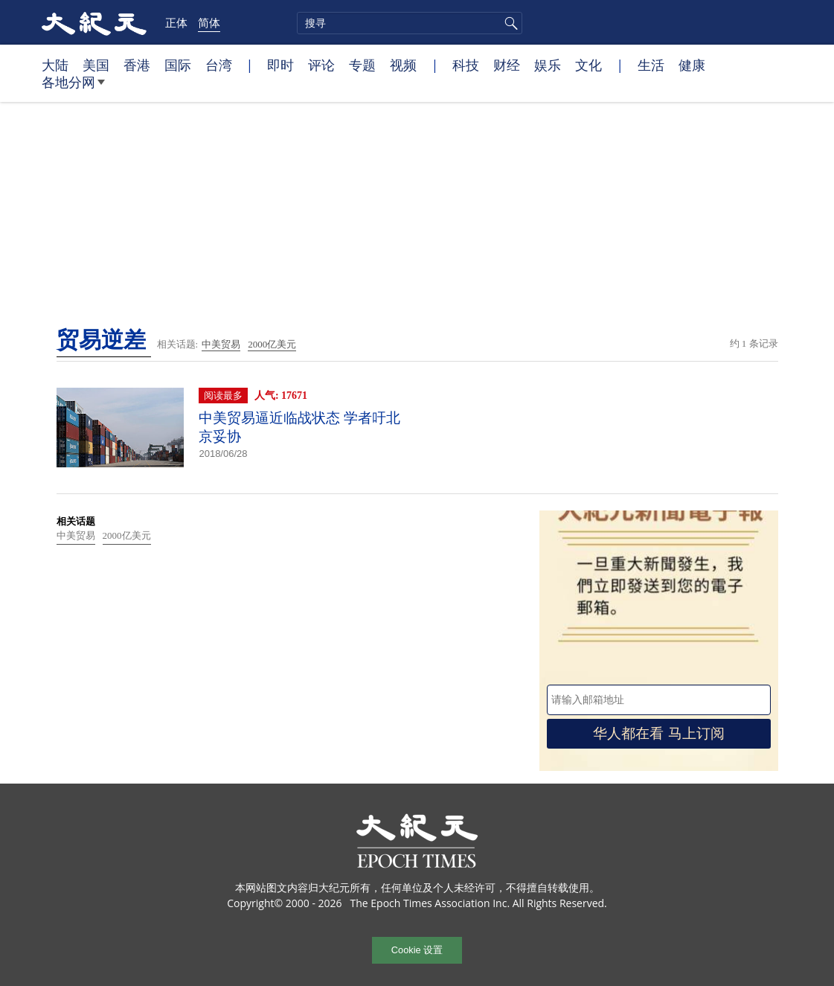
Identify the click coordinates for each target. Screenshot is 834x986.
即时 (280, 65)
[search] (409, 23)
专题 (362, 65)
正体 (176, 22)
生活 (651, 65)
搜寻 (509, 23)
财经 (506, 65)
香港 (137, 65)
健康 (692, 65)
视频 (403, 65)
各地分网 (73, 88)
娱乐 (547, 65)
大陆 (55, 65)
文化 (588, 65)
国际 (177, 65)
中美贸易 (221, 344)
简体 (209, 22)
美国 (96, 65)
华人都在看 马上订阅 (658, 733)
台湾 (218, 65)
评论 (321, 65)
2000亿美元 (272, 344)
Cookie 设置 (417, 949)
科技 (465, 65)
